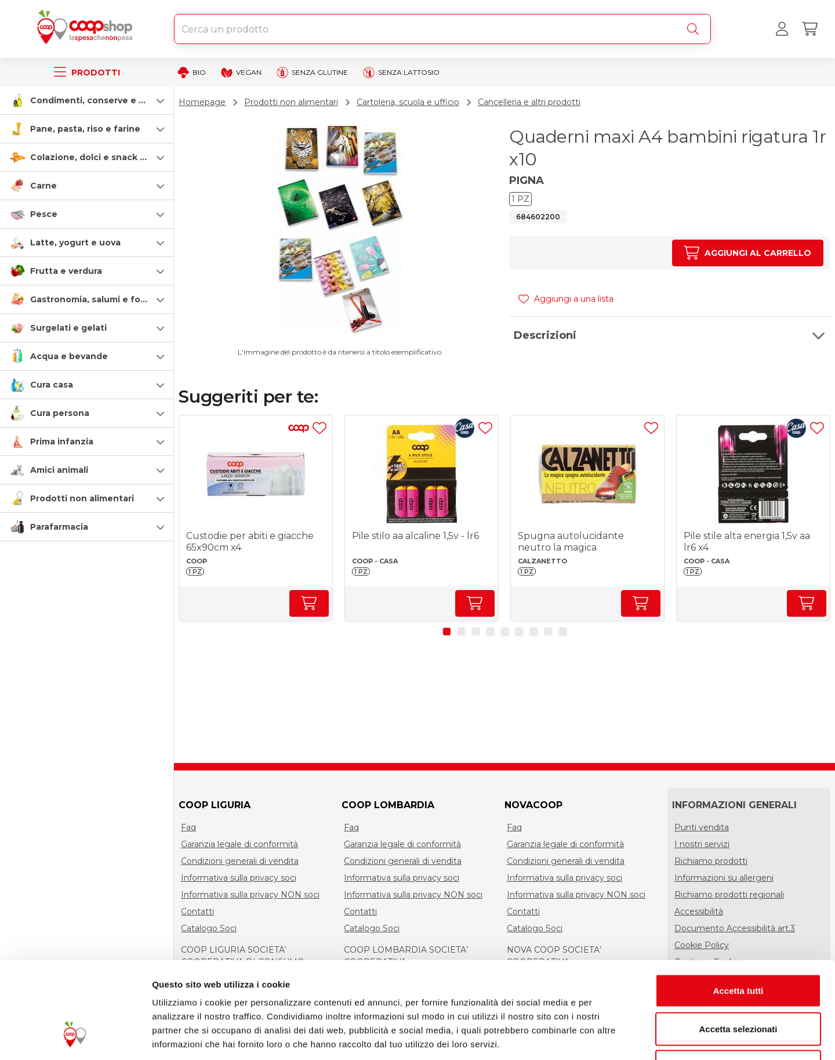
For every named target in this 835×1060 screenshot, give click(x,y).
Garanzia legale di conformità (239, 844)
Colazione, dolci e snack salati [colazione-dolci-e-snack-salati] (97, 157)
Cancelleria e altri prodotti (529, 102)
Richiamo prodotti (710, 861)
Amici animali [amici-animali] (59, 470)
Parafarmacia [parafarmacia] (59, 527)
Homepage (202, 102)
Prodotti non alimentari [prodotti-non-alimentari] (82, 498)
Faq (188, 827)
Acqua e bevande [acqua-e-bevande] (69, 356)
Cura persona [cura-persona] (59, 413)
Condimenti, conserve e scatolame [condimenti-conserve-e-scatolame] (107, 100)
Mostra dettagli (610, 1037)
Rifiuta (738, 984)
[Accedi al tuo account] (782, 29)
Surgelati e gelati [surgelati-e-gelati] (68, 328)
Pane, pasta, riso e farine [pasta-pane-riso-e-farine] (85, 129)
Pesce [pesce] (43, 214)
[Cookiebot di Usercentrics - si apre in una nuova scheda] (75, 1037)
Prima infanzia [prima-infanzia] (61, 441)
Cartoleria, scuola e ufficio (408, 102)
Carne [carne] (43, 185)
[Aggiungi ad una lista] (319, 428)
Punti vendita (701, 827)
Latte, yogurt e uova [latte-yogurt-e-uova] (75, 242)
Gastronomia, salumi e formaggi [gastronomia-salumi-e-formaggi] (100, 299)
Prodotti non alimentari (291, 102)
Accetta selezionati (738, 946)
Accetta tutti (738, 908)
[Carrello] (809, 29)
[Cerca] (695, 29)
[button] (87, 100)
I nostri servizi (701, 844)
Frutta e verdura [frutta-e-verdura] (66, 271)
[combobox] (442, 29)
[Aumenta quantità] (748, 253)
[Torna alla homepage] (87, 29)
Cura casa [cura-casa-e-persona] (51, 384)
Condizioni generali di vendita (240, 861)
